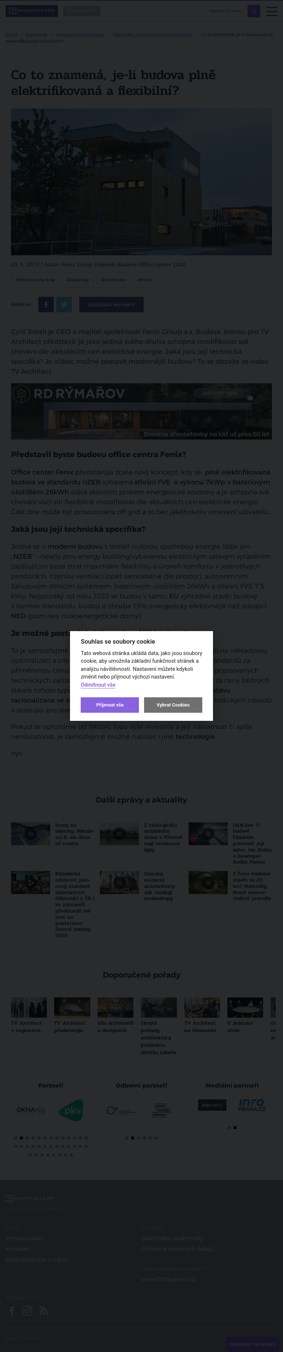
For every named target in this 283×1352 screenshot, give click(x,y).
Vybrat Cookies (173, 705)
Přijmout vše (109, 705)
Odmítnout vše (98, 685)
